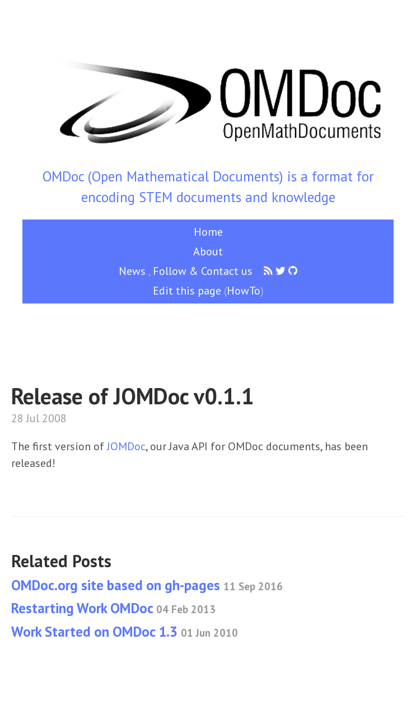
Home (208, 232)
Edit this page (187, 290)
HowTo (243, 290)
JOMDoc (126, 446)
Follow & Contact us (203, 271)
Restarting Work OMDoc (113, 608)
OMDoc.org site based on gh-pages (147, 585)
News (132, 271)
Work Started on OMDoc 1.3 (124, 632)
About (208, 251)
